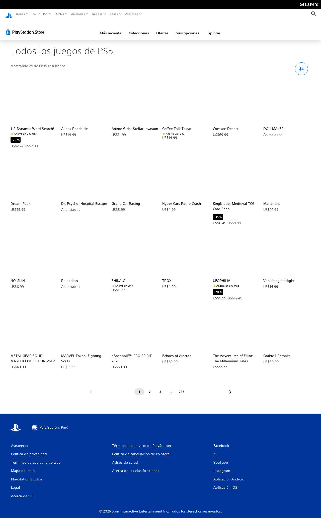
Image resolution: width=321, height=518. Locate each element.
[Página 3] (160, 387)
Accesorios (78, 14)
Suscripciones (187, 28)
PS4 (45, 14)
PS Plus (59, 14)
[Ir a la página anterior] (91, 387)
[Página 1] (139, 387)
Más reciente (110, 28)
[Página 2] (150, 387)
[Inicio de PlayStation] (9, 14)
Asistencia (131, 14)
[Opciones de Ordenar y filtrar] (301, 64)
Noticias (97, 14)
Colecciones (139, 28)
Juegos (20, 14)
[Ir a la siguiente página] (230, 387)
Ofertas (162, 28)
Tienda (114, 14)
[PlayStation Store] (26, 27)
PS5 (34, 14)
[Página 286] (182, 387)
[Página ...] (171, 387)
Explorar (213, 28)
